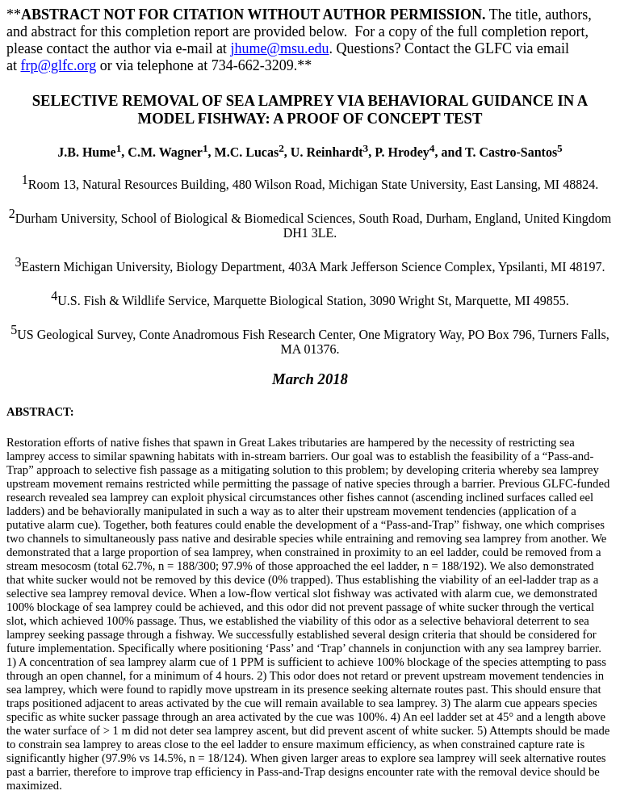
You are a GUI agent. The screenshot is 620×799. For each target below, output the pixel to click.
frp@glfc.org (59, 65)
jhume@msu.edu (279, 48)
